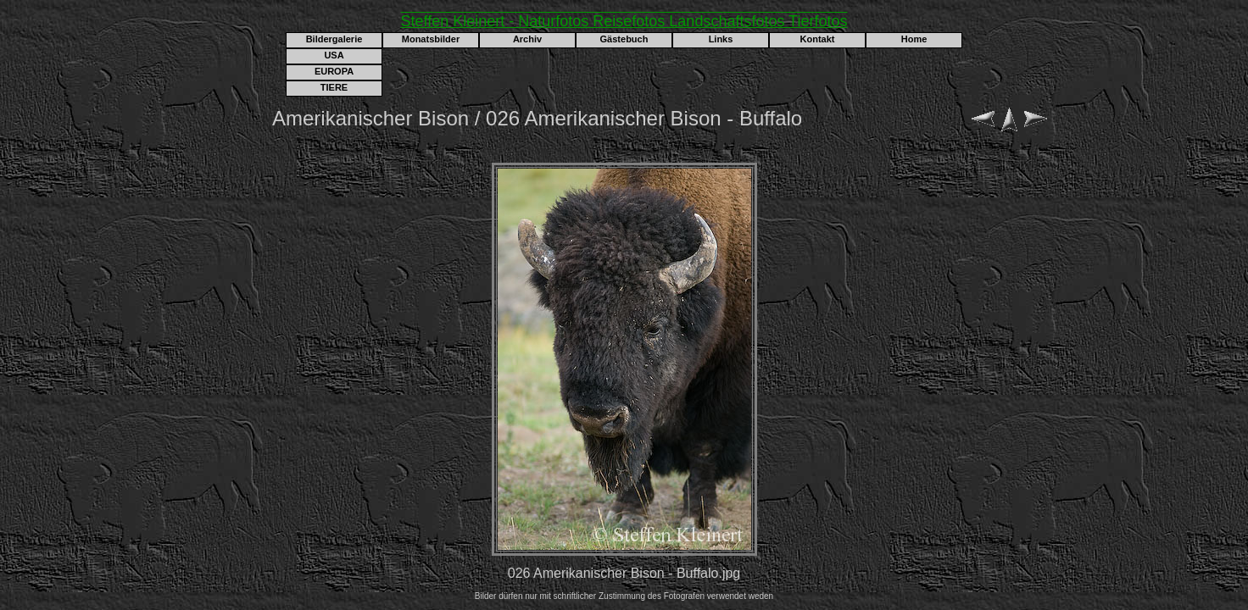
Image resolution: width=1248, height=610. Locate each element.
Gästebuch (624, 39)
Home (914, 39)
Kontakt (817, 39)
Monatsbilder (431, 39)
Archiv (527, 39)
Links (721, 39)
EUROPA (334, 71)
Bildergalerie (334, 39)
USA (333, 55)
